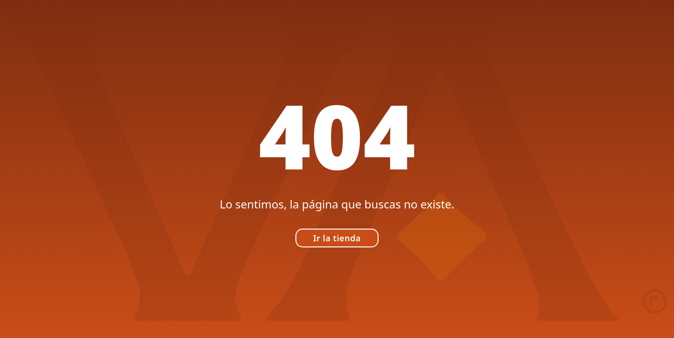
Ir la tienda (337, 238)
